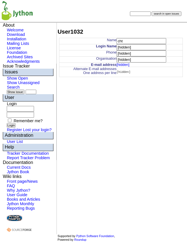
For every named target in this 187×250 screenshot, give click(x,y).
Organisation (106, 58)
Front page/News (22, 181)
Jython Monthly (20, 204)
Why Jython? (18, 190)
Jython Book (18, 172)
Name (111, 40)
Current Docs (19, 167)
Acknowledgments (23, 61)
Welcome (15, 30)
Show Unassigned (23, 82)
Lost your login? (37, 130)
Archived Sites (20, 57)
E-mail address (103, 64)
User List (15, 141)
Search (13, 87)
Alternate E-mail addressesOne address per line (95, 71)
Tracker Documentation (28, 153)
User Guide (17, 195)
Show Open (17, 78)
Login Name (106, 46)
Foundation (17, 52)
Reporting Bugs (21, 208)
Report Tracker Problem (28, 158)
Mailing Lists (18, 43)
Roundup (80, 239)
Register (14, 130)
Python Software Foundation (95, 236)
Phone (111, 52)
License (14, 48)
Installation (16, 39)
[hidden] (122, 64)
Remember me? (27, 121)
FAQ (11, 186)
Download (16, 34)
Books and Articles (23, 199)
